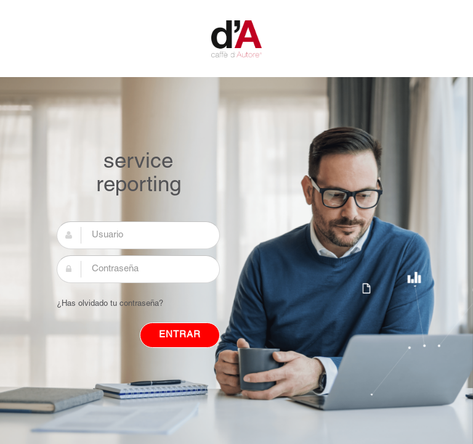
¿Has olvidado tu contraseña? (110, 304)
